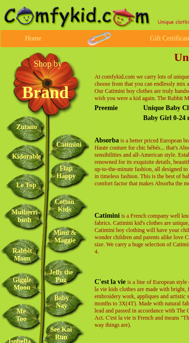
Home (33, 38)
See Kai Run (61, 333)
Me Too (21, 315)
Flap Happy (65, 172)
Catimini (107, 215)
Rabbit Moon (22, 254)
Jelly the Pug (61, 276)
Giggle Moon (22, 283)
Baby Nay (61, 301)
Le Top (26, 185)
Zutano (26, 127)
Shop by (48, 64)
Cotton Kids (64, 205)
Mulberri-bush (25, 216)
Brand (45, 92)
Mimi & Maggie (64, 236)
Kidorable (26, 156)
